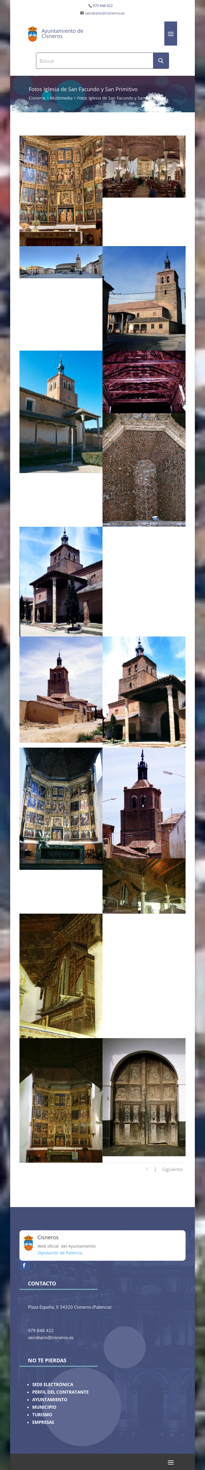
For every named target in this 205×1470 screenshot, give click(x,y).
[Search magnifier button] (161, 60)
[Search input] (94, 61)
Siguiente (172, 1169)
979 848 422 (103, 5)
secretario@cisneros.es (105, 13)
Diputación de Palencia (59, 1253)
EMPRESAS (43, 1422)
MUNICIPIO (44, 1407)
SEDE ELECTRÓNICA (52, 1384)
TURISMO (42, 1415)
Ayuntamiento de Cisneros (62, 33)
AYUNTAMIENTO (49, 1400)
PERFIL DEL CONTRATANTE (60, 1392)
